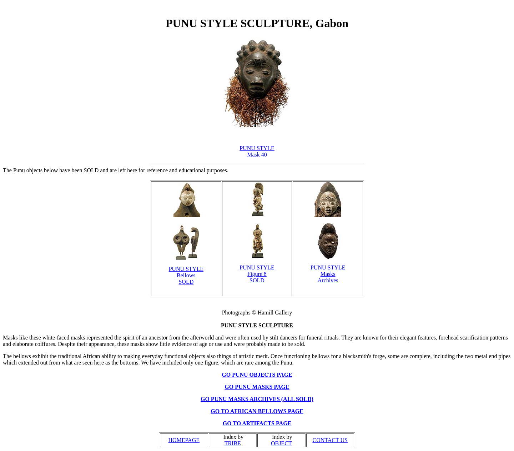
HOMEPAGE (184, 440)
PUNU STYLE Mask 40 (257, 151)
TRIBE (233, 443)
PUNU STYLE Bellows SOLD (186, 275)
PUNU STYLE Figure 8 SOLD (257, 273)
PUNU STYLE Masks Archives (328, 273)
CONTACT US (330, 440)
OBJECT (281, 443)
